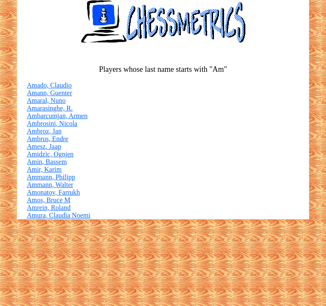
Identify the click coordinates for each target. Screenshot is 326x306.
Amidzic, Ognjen (50, 154)
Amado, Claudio (49, 85)
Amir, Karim (44, 169)
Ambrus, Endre (47, 138)
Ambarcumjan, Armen (57, 115)
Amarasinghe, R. (50, 108)
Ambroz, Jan (44, 131)
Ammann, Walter (50, 184)
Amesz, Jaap (44, 146)
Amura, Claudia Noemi (58, 215)
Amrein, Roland (48, 207)
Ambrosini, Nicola (52, 123)
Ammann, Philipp (51, 177)
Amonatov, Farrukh (53, 192)
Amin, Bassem (47, 161)
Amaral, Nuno (46, 100)
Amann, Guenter (49, 92)
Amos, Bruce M (48, 200)
